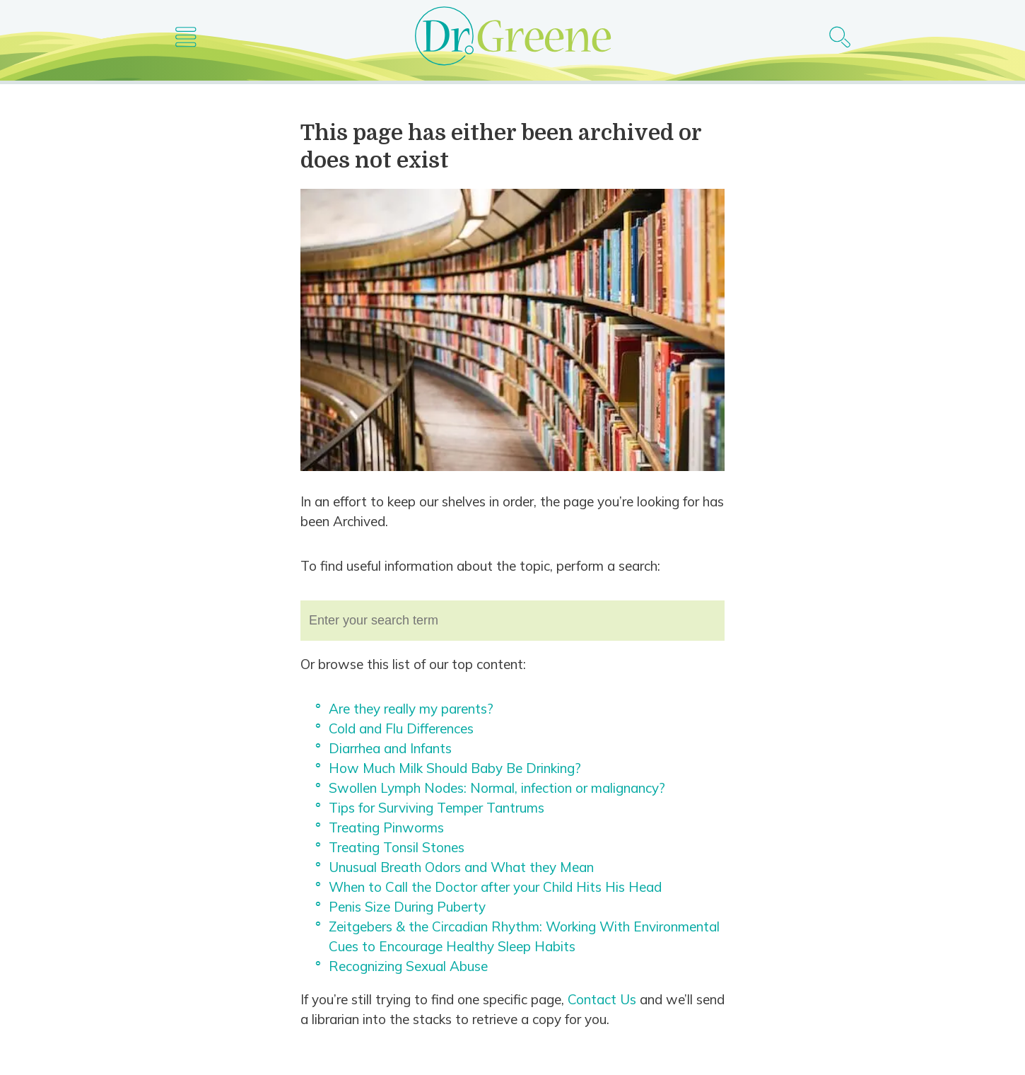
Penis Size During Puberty (407, 906)
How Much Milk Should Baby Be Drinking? (455, 768)
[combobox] (512, 620)
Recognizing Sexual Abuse (408, 966)
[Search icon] (839, 38)
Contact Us (602, 999)
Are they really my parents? (411, 708)
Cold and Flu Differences (401, 728)
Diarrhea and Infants (390, 748)
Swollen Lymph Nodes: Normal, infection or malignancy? (497, 787)
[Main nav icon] (185, 38)
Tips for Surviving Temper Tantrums (436, 807)
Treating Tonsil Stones (396, 847)
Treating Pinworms (386, 827)
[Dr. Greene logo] (512, 38)
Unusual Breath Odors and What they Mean (461, 867)
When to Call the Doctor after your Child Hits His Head (495, 886)
